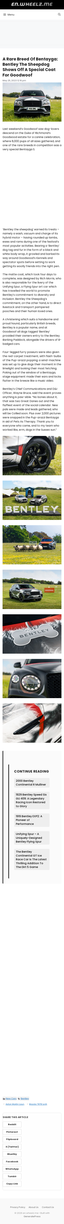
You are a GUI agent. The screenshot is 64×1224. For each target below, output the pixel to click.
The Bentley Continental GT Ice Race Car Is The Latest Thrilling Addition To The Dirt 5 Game (31, 859)
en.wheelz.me (32, 4)
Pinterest (12, 1132)
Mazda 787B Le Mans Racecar (44, 1104)
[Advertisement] (32, 32)
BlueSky (12, 1154)
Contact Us (48, 1207)
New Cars (11, 1098)
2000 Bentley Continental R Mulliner (31, 783)
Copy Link (12, 1183)
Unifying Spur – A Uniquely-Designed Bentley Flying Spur (29, 838)
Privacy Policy (17, 1207)
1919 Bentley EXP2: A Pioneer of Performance (29, 820)
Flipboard (12, 1139)
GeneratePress (32, 1216)
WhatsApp (12, 1169)
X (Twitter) (12, 1146)
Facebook (12, 1161)
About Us (33, 1207)
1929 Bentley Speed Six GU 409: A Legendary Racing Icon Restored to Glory (31, 800)
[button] (59, 14)
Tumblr (12, 1176)
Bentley (25, 1098)
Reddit (12, 1124)
